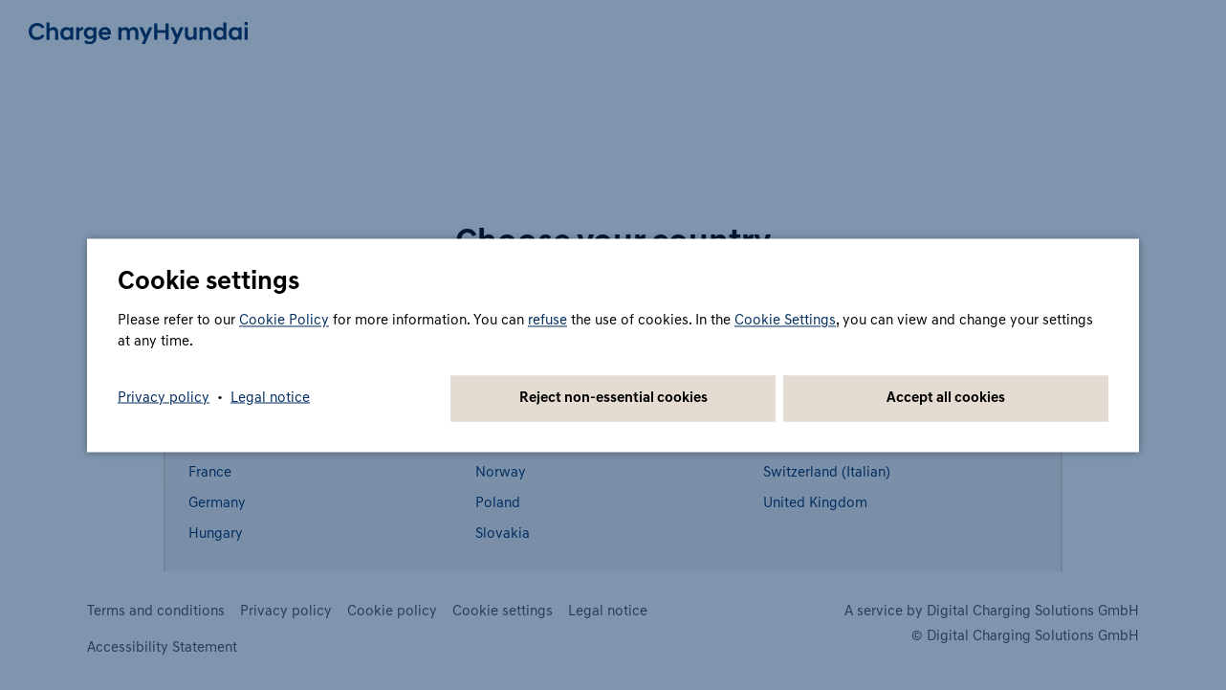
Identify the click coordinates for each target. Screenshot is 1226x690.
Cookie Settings (785, 320)
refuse (547, 320)
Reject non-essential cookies (613, 397)
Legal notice (270, 397)
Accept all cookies (946, 397)
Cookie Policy (284, 320)
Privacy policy (163, 397)
